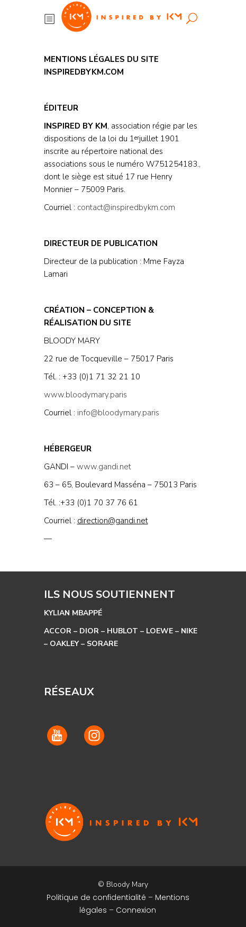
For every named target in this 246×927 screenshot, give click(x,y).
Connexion (136, 910)
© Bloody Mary (123, 884)
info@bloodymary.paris (118, 412)
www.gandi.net (104, 466)
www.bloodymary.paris (85, 394)
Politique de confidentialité (96, 897)
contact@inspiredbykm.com (126, 207)
